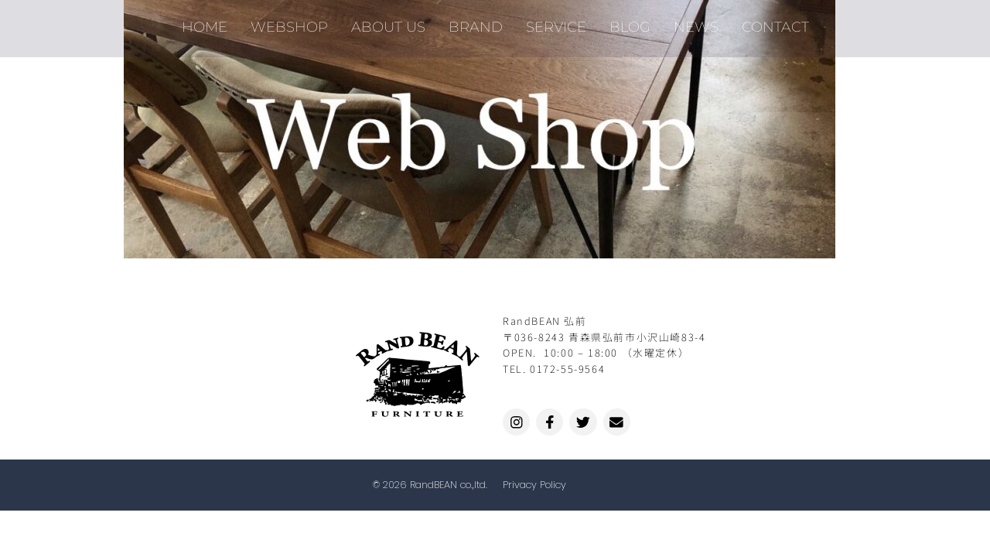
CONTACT (775, 23)
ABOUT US (388, 23)
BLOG (629, 23)
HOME (204, 23)
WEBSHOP (289, 23)
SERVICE (556, 23)
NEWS (696, 23)
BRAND (476, 23)
